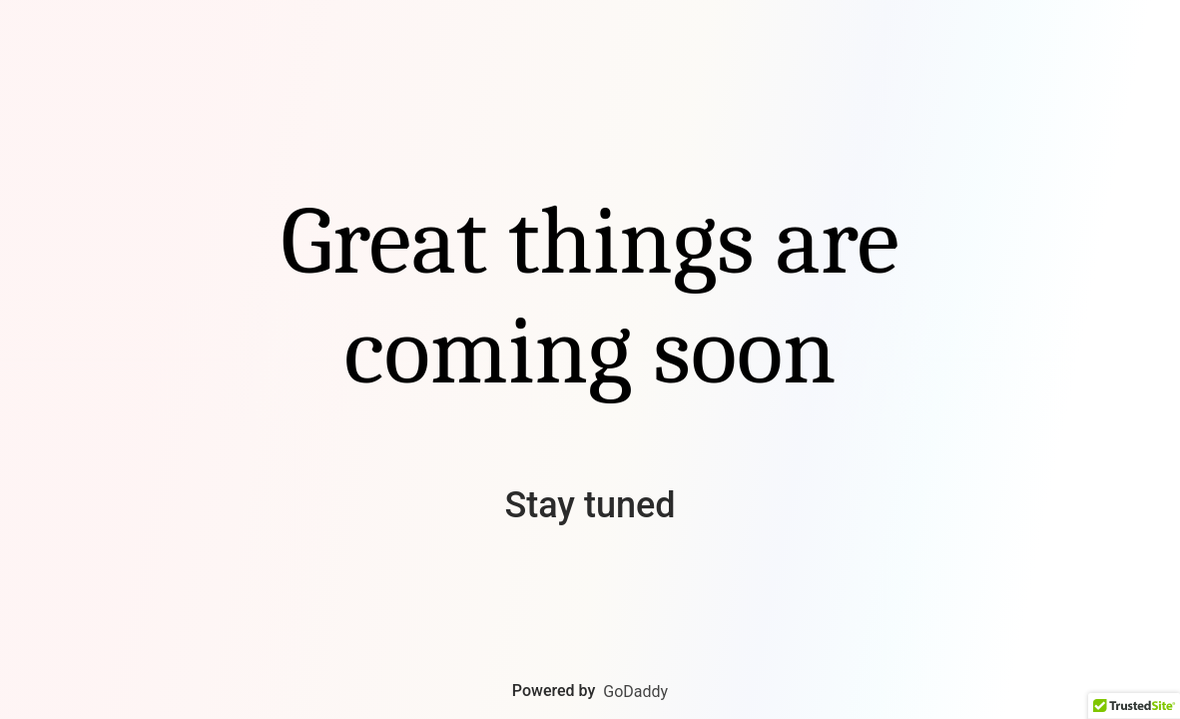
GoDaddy (635, 691)
